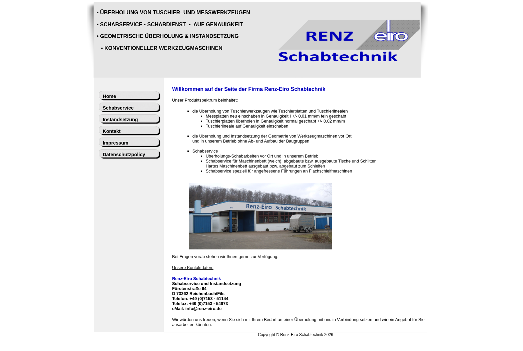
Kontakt (112, 131)
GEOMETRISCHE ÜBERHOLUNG (141, 36)
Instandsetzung (120, 119)
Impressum (115, 143)
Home (109, 96)
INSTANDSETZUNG (214, 36)
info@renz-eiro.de (203, 308)
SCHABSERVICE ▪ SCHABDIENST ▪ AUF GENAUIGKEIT (171, 24)
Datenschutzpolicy (124, 154)
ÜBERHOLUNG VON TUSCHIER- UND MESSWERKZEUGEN (175, 12)
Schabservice (118, 108)
